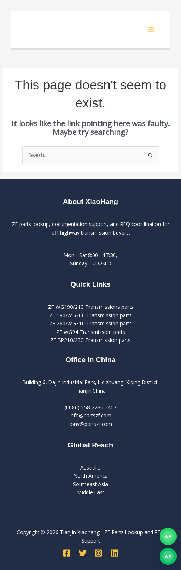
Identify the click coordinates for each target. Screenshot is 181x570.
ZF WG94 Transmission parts (90, 331)
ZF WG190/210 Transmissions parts (90, 306)
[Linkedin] (114, 553)
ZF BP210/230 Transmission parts (90, 340)
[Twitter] (82, 553)
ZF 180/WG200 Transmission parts (90, 315)
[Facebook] (67, 553)
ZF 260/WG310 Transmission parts (90, 323)
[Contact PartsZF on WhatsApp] (168, 536)
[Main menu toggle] (151, 29)
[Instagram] (98, 553)
